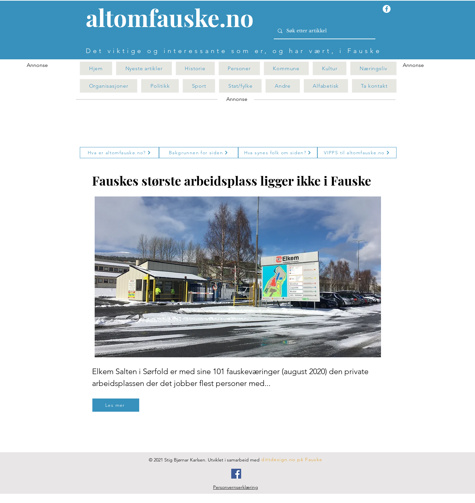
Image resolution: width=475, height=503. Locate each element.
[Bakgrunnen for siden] (198, 152)
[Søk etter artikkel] (324, 31)
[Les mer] (115, 405)
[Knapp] (173, 19)
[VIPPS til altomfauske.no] (356, 152)
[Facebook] (236, 474)
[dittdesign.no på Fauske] (292, 459)
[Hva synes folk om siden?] (277, 152)
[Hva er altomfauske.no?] (119, 152)
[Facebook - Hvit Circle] (387, 9)
